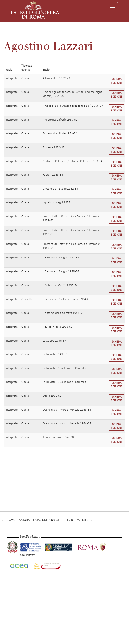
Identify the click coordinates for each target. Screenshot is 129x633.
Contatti (55, 520)
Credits (87, 520)
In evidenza (72, 520)
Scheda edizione (116, 80)
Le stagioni (39, 520)
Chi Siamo (8, 520)
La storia (24, 520)
